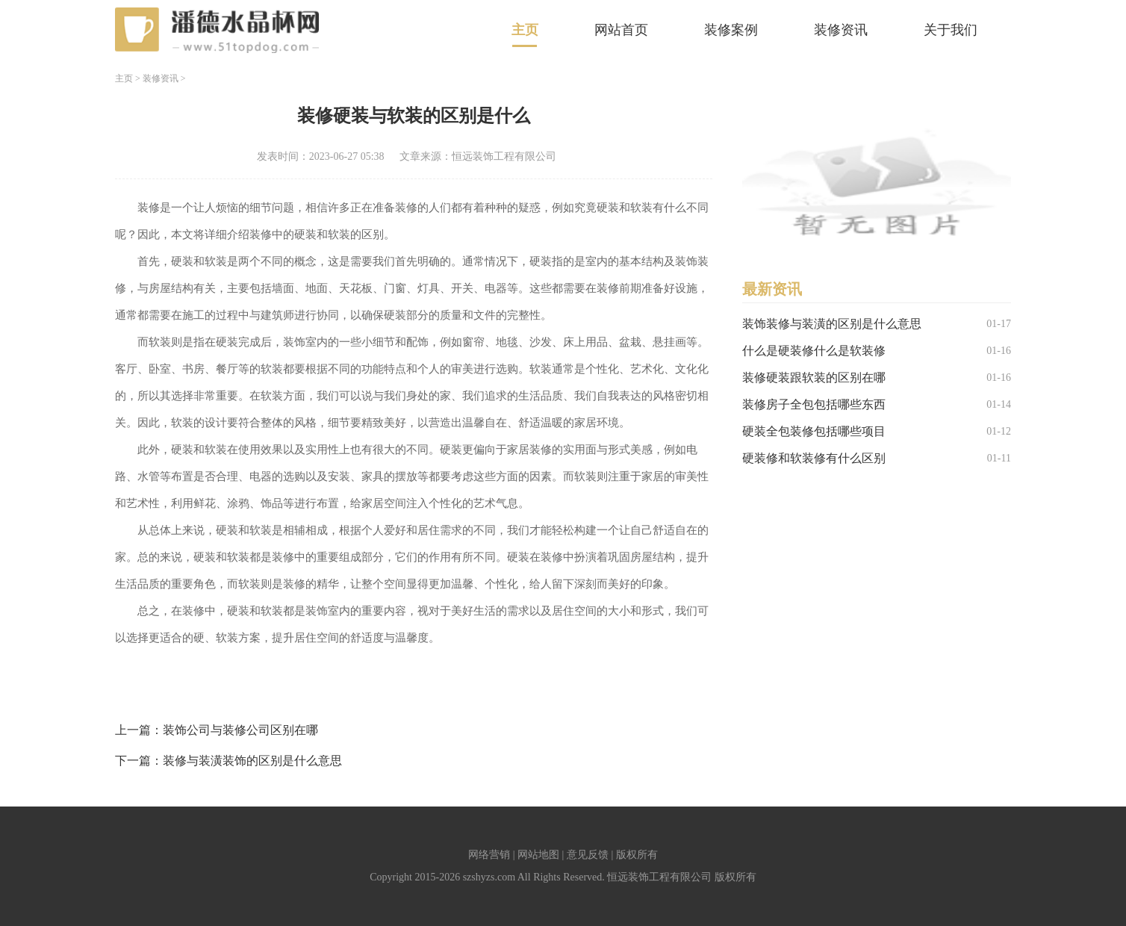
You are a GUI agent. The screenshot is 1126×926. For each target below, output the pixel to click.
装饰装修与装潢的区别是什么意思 (831, 323)
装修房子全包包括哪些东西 (814, 404)
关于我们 (950, 29)
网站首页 (621, 29)
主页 (524, 29)
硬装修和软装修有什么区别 (814, 458)
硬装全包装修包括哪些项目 (814, 431)
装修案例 (731, 29)
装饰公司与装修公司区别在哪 (240, 730)
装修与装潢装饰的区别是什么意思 (252, 760)
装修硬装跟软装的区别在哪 (814, 377)
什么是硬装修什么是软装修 (814, 350)
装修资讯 (841, 29)
